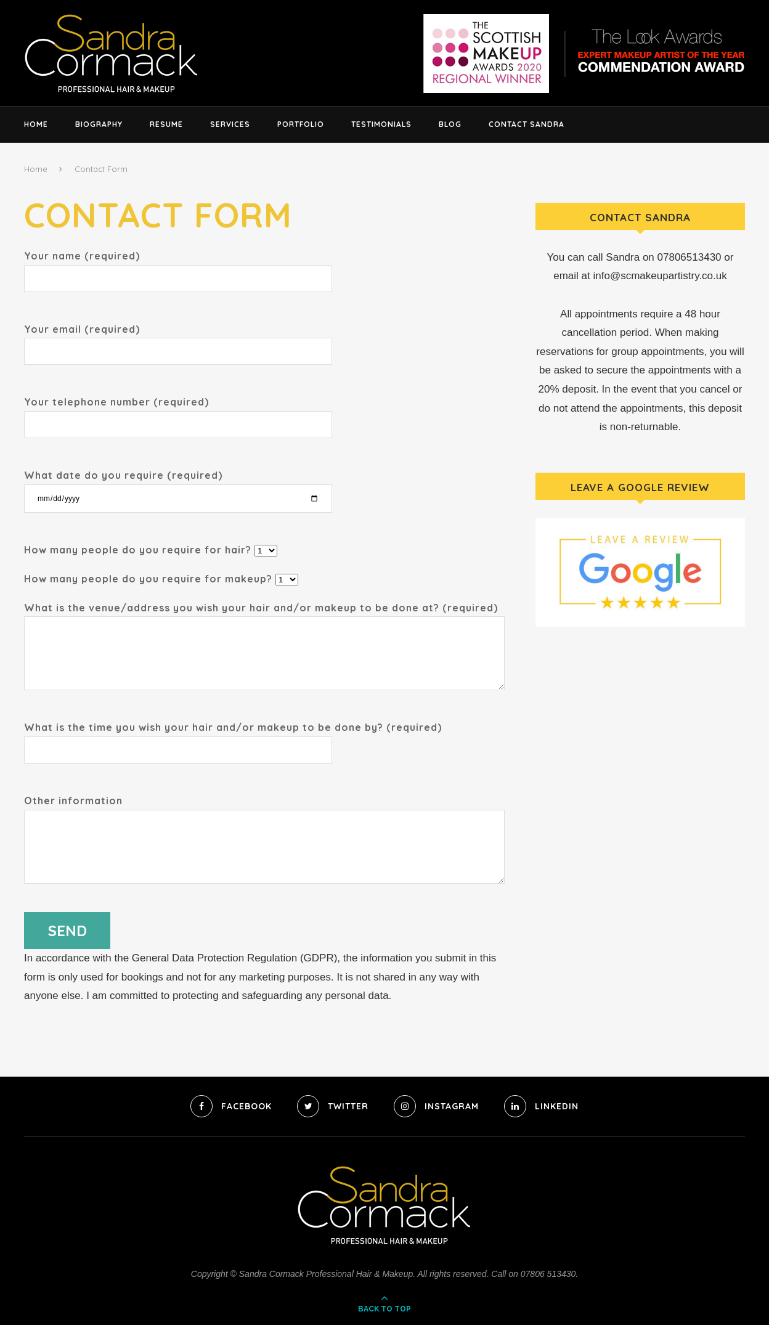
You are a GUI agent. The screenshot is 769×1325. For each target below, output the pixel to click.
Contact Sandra (526, 124)
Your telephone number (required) (178, 413)
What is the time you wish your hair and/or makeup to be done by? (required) (233, 738)
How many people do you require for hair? (150, 550)
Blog (450, 124)
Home (36, 124)
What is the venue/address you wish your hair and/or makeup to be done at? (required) (264, 616)
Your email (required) (178, 340)
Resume (166, 124)
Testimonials (381, 124)
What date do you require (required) (178, 486)
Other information (264, 809)
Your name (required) (178, 266)
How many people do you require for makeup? (161, 579)
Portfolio (300, 124)
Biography (99, 124)
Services (230, 124)
